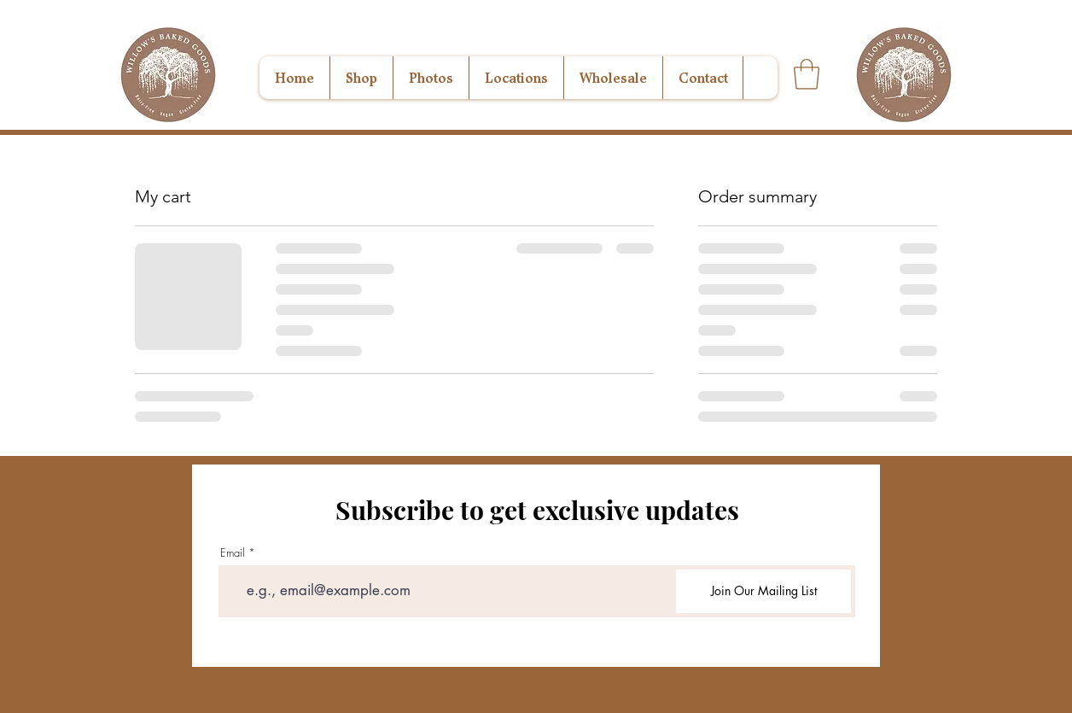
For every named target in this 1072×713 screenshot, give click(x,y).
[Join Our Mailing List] (763, 591)
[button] (806, 74)
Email (232, 552)
